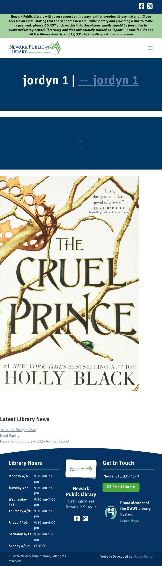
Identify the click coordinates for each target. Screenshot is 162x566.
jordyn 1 (108, 81)
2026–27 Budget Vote (18, 430)
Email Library (123, 487)
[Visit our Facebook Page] (141, 7)
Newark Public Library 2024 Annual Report (34, 442)
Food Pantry (9, 436)
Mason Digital (143, 556)
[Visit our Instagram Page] (150, 7)
